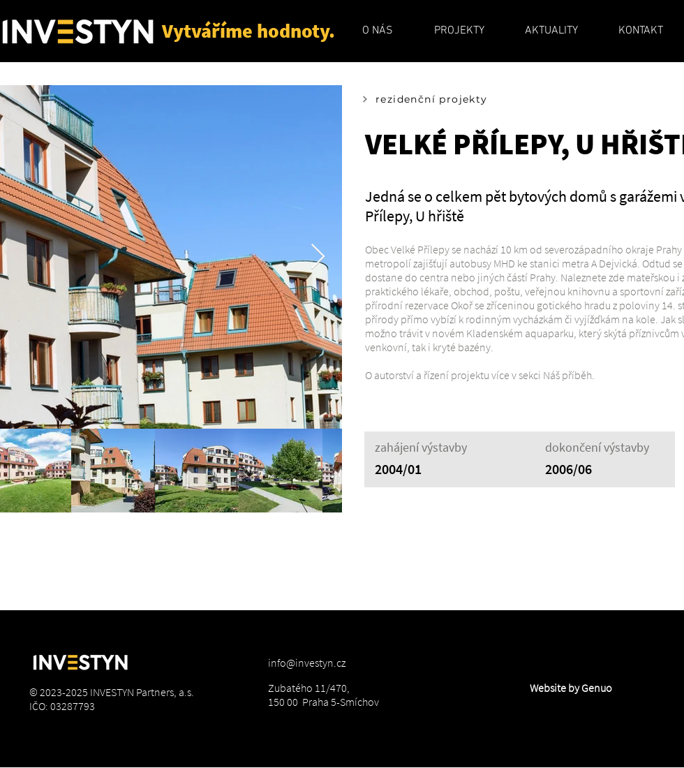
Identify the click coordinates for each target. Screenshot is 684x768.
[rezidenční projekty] (446, 99)
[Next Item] (318, 257)
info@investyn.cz (306, 663)
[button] (377, 30)
